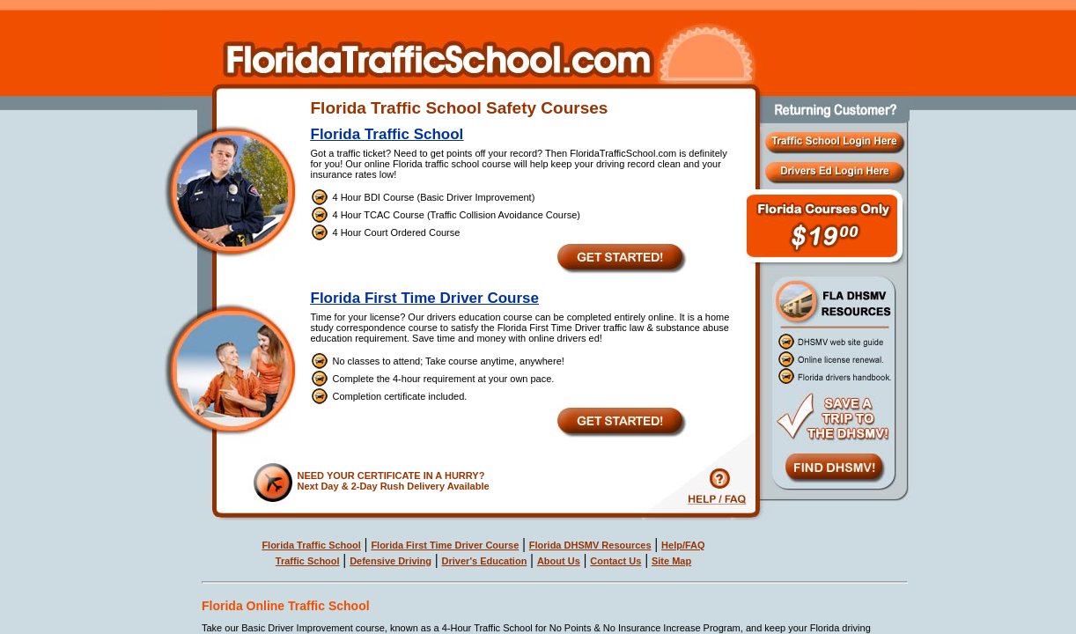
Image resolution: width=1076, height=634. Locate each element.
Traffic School (308, 561)
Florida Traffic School (387, 134)
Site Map (671, 561)
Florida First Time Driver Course (425, 298)
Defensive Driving (390, 561)
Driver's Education (484, 561)
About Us (558, 561)
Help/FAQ (683, 545)
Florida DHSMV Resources (590, 545)
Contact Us (615, 561)
